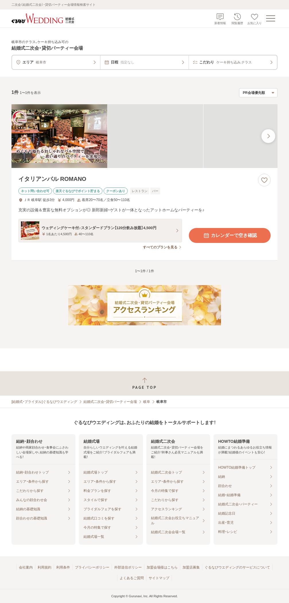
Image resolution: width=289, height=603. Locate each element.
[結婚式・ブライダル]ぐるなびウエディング (44, 402)
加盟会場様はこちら (162, 567)
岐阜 (146, 402)
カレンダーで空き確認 (230, 235)
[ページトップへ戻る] (144, 383)
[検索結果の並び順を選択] (258, 92)
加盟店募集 (191, 567)
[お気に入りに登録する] (264, 180)
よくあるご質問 (132, 578)
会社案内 (26, 567)
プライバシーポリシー (92, 567)
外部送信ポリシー (128, 567)
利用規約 (44, 567)
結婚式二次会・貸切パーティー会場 (110, 402)
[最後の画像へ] (268, 136)
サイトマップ (159, 578)
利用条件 (63, 567)
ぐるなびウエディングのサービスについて (237, 567)
